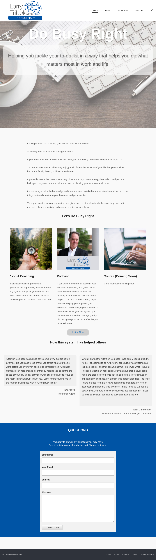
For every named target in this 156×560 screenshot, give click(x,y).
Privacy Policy (147, 554)
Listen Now (78, 332)
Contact (140, 10)
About (108, 10)
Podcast (123, 10)
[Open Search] (152, 10)
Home (95, 10)
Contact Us (52, 527)
